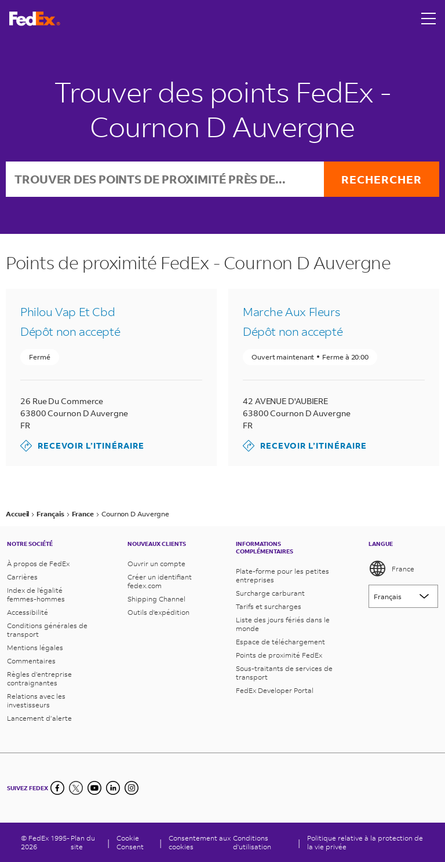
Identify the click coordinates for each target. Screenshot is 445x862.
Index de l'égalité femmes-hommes (36, 594)
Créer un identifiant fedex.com (159, 581)
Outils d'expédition (158, 612)
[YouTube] (94, 788)
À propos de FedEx (38, 563)
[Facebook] (57, 788)
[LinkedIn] (113, 788)
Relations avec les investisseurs (36, 700)
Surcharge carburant (270, 593)
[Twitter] (76, 788)
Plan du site (83, 842)
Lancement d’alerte (39, 718)
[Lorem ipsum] (403, 596)
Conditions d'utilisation (252, 842)
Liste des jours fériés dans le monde (283, 624)
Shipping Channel (156, 599)
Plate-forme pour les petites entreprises (282, 575)
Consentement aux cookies (200, 842)
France (391, 568)
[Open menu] (429, 18)
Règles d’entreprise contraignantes (39, 678)
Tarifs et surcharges (268, 606)
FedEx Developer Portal (274, 690)
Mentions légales (35, 647)
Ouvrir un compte (156, 563)
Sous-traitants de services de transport (284, 672)
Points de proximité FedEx (279, 655)
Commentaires (31, 660)
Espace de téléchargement (280, 641)
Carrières (22, 577)
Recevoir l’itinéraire (82, 446)
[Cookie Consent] (134, 842)
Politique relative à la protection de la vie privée (365, 842)
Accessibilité (27, 612)
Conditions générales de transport (47, 630)
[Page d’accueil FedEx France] (34, 19)
